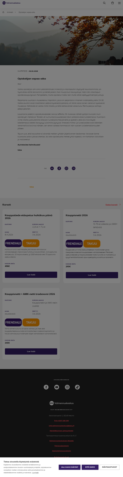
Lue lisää (35, 473)
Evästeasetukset (109, 467)
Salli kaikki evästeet (69, 467)
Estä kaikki (90, 467)
